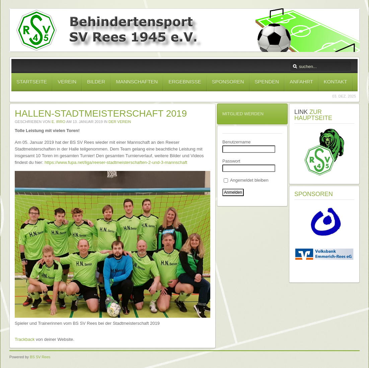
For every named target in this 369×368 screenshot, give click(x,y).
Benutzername (236, 141)
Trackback (24, 339)
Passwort (231, 161)
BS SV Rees (40, 357)
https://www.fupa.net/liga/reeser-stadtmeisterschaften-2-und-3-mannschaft (116, 162)
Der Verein (119, 122)
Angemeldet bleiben (246, 180)
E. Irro (58, 122)
